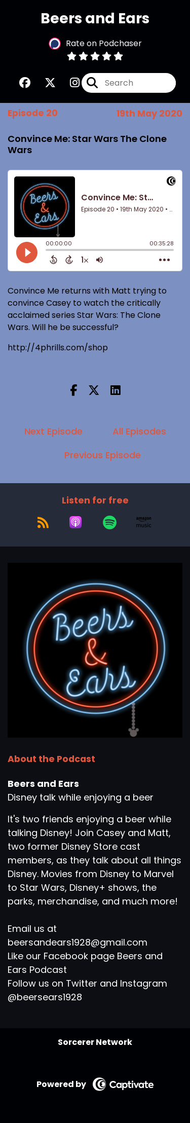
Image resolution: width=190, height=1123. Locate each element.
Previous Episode (102, 455)
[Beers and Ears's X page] (44, 83)
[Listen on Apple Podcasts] (75, 522)
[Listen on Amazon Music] (144, 522)
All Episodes (139, 431)
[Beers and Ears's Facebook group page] (24, 83)
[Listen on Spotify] (109, 522)
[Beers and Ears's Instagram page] (69, 83)
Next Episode (53, 431)
